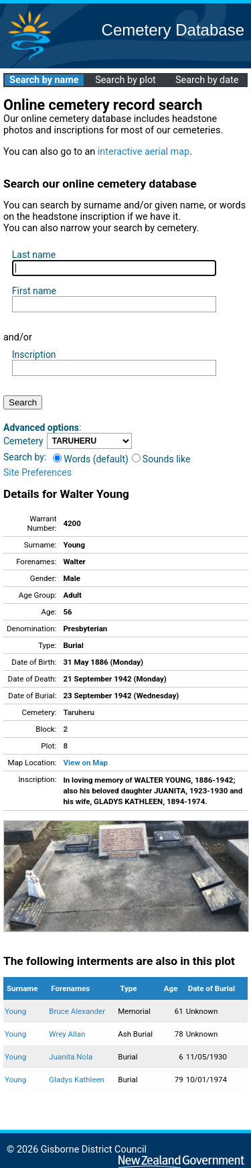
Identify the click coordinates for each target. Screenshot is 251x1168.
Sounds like (161, 459)
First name (34, 290)
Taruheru (78, 712)
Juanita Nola (70, 1056)
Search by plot (125, 80)
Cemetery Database (173, 30)
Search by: (24, 457)
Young (15, 1011)
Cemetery (23, 441)
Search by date (206, 80)
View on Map (85, 762)
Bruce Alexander (77, 1011)
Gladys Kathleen (76, 1079)
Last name (34, 254)
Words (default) (91, 459)
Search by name (43, 80)
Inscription (34, 354)
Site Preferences (37, 472)
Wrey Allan (67, 1034)
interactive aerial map (143, 151)
